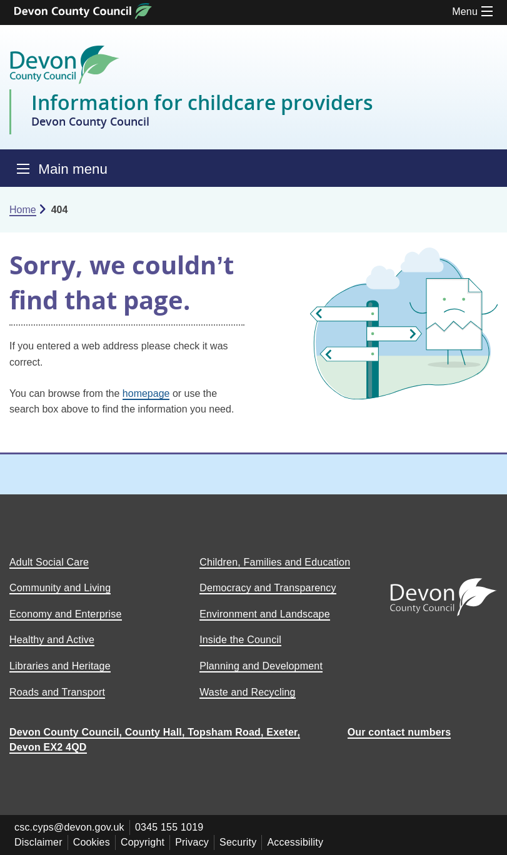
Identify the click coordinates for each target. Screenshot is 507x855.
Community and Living (60, 587)
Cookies (91, 842)
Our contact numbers (399, 732)
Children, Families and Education (274, 562)
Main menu (73, 169)
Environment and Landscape (264, 614)
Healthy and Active (51, 639)
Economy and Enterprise (65, 614)
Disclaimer (38, 842)
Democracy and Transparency (267, 587)
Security (237, 842)
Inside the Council (240, 639)
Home (22, 209)
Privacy (192, 842)
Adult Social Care (49, 562)
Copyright (142, 842)
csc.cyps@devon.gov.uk (69, 827)
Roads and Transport (57, 692)
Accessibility (295, 842)
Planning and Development (261, 666)
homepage (146, 393)
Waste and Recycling (247, 692)
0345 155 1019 (169, 827)
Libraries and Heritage (60, 666)
